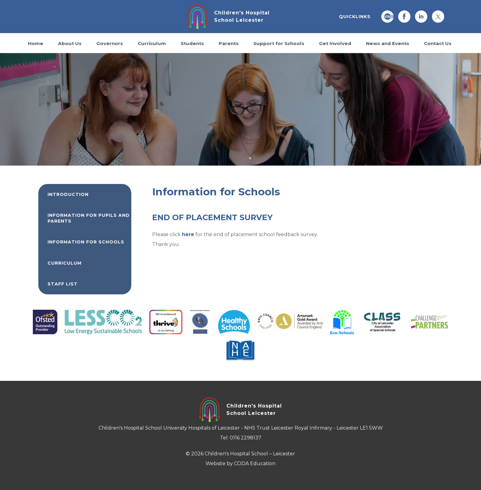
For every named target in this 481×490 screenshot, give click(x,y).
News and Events (387, 43)
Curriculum (152, 43)
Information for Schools (86, 242)
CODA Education (254, 463)
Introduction (68, 194)
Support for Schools (278, 43)
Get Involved (335, 43)
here (188, 234)
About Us (70, 43)
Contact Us (438, 43)
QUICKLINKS (355, 16)
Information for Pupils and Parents (89, 218)
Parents (229, 43)
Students (192, 43)
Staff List (63, 284)
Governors (109, 43)
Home (35, 43)
